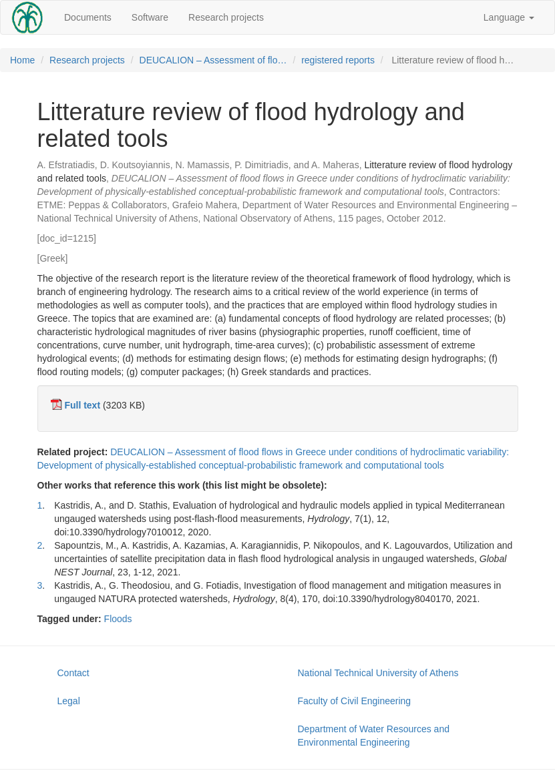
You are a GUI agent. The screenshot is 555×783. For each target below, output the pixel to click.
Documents (88, 17)
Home (22, 60)
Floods (118, 618)
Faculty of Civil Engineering (354, 701)
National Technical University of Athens (378, 673)
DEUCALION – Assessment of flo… (213, 60)
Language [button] (509, 17)
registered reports (338, 60)
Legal (68, 701)
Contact (73, 673)
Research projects (226, 17)
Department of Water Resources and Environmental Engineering (373, 736)
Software (150, 17)
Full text (82, 405)
